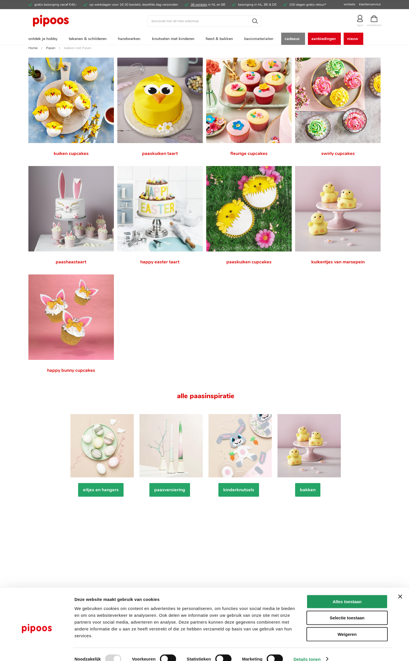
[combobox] (204, 21)
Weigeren (346, 624)
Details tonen (306, 649)
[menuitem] (44, 39)
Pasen (50, 49)
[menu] (204, 39)
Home (32, 49)
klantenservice (370, 4)
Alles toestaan (347, 592)
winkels (349, 4)
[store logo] (72, 21)
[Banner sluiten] (400, 587)
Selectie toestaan (347, 608)
